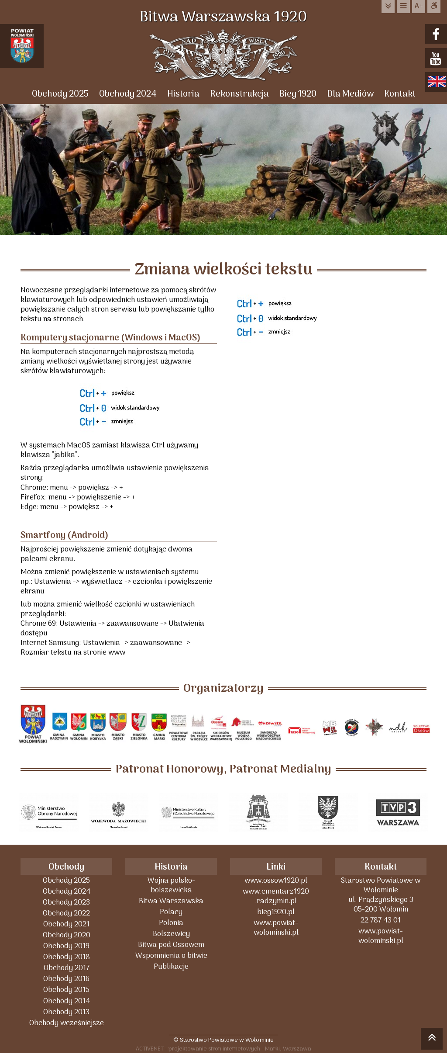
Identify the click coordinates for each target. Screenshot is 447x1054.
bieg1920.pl (276, 911)
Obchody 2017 (66, 967)
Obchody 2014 (66, 1000)
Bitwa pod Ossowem (171, 944)
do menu (403, 6)
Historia (183, 94)
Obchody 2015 (66, 989)
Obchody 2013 (66, 1011)
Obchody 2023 (66, 902)
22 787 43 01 (381, 920)
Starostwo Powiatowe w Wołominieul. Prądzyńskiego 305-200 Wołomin (380, 895)
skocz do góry (432, 1040)
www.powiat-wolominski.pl (276, 927)
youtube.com (437, 58)
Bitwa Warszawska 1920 (223, 17)
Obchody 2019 (66, 945)
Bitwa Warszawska (171, 900)
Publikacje (171, 966)
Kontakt (400, 94)
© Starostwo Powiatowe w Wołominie (223, 1039)
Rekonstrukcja (239, 94)
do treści (388, 6)
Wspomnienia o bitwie (171, 955)
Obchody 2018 (66, 956)
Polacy (171, 911)
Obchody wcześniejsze (66, 1022)
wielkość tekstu (418, 6)
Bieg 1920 (297, 94)
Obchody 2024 (128, 94)
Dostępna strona (433, 6)
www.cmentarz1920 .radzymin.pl (276, 896)
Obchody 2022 (66, 913)
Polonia (171, 922)
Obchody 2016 (66, 978)
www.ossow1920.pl (275, 880)
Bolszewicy (171, 933)
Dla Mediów (350, 94)
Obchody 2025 (60, 94)
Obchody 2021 (66, 924)
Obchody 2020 (66, 934)
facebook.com (437, 34)
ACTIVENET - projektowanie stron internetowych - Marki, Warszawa (223, 1048)
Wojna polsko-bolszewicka (171, 885)
